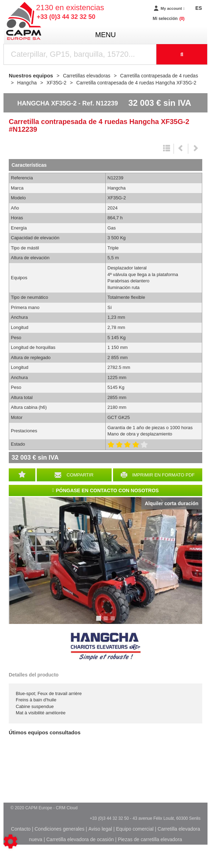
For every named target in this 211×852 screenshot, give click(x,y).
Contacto (20, 829)
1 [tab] (99, 621)
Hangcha (106, 646)
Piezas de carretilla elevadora (150, 839)
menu (105, 35)
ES (198, 8)
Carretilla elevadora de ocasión (80, 839)
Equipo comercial (134, 829)
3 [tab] (113, 621)
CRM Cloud (67, 807)
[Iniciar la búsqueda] (182, 54)
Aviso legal (100, 829)
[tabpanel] (105, 560)
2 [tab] (106, 621)
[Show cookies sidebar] (10, 841)
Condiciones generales (59, 829)
